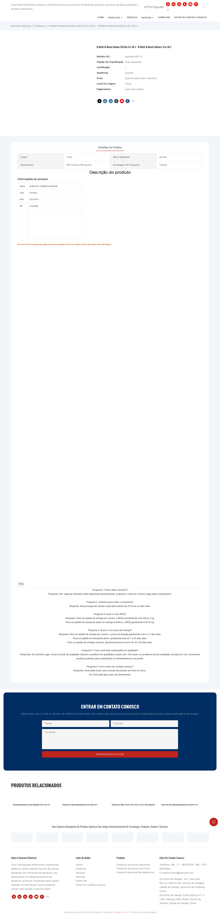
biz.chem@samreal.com (180, 873)
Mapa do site (121, 912)
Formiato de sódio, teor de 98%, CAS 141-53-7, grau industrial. (133, 804)
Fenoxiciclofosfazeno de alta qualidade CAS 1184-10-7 (31, 804)
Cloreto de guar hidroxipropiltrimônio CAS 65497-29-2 (179, 804)
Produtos (40, 26)
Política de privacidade (143, 912)
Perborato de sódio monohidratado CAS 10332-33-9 (80, 804)
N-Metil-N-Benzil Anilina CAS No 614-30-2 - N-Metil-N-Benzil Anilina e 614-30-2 (93, 26)
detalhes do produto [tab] (110, 147)
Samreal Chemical (21, 26)
